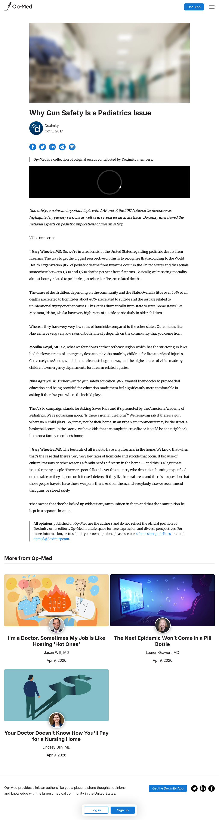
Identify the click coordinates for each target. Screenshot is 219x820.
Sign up (123, 810)
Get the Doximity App (167, 788)
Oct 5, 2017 (54, 131)
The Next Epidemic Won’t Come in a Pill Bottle (163, 641)
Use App (194, 7)
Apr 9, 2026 (35, 660)
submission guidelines (153, 534)
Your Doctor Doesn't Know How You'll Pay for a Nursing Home (56, 736)
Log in (96, 810)
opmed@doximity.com (51, 539)
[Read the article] (56, 600)
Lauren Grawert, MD (162, 652)
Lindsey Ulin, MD (56, 747)
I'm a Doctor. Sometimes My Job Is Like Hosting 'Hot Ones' (56, 641)
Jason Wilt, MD (56, 652)
